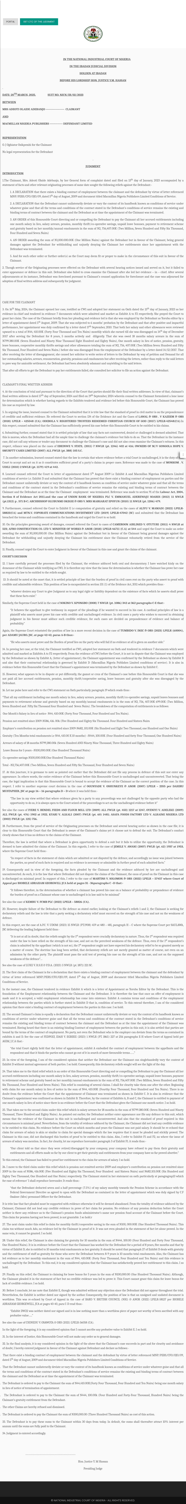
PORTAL (10, 21)
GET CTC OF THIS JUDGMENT (39, 21)
